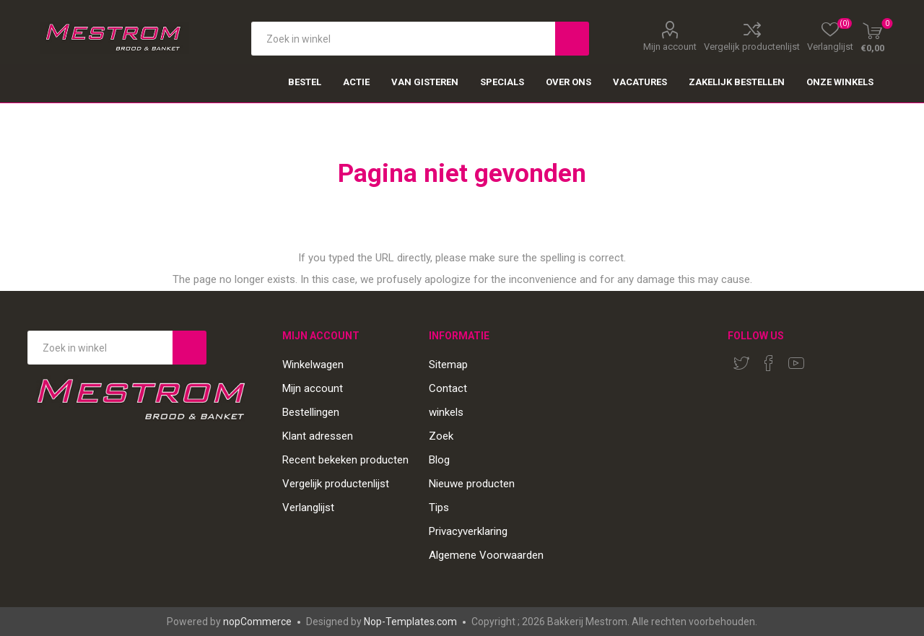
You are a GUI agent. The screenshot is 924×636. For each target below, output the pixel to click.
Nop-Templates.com (410, 621)
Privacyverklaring (468, 531)
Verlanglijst (308, 507)
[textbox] (403, 39)
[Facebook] (768, 363)
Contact (448, 388)
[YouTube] (796, 363)
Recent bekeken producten (345, 459)
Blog (439, 459)
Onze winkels (839, 82)
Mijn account (670, 46)
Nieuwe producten (472, 483)
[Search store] (100, 348)
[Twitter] (741, 363)
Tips (439, 507)
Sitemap (448, 364)
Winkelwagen (313, 364)
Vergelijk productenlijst (752, 46)
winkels (446, 412)
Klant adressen (317, 436)
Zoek (441, 436)
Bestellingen (310, 412)
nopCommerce (257, 621)
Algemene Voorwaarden (486, 555)
